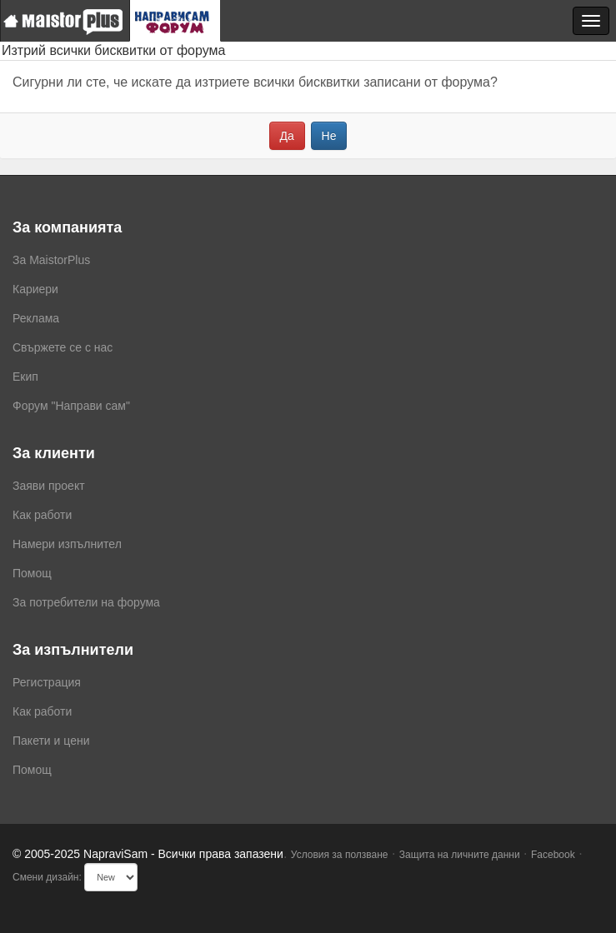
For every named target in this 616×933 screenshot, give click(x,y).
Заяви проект (49, 485)
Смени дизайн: (47, 877)
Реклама (36, 318)
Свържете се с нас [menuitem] (63, 347)
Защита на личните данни (459, 855)
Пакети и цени (51, 740)
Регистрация (47, 682)
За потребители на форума (86, 602)
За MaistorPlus (51, 260)
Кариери (35, 289)
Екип (25, 376)
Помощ (32, 573)
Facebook (553, 855)
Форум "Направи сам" (71, 405)
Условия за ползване (339, 855)
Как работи (42, 514)
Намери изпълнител (67, 544)
